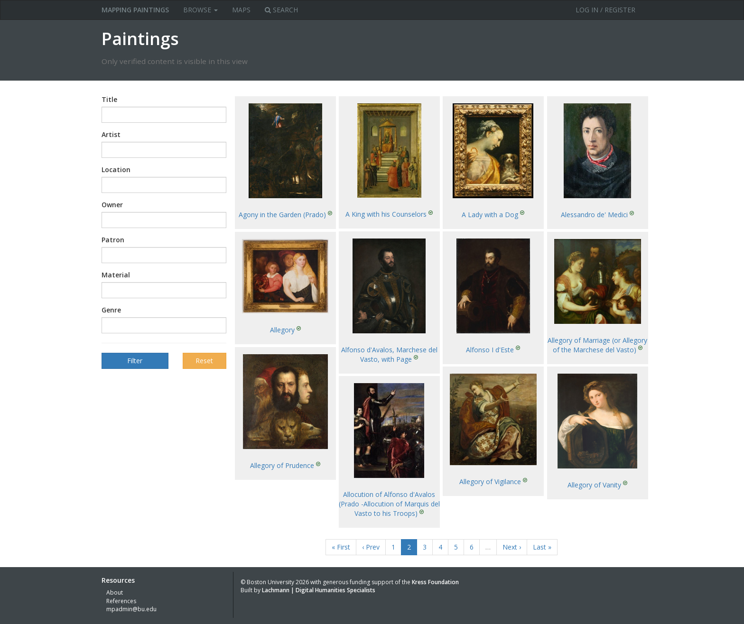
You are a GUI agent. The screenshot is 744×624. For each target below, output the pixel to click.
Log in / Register (605, 9)
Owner (112, 204)
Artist (111, 134)
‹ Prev (371, 546)
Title (109, 99)
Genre (111, 309)
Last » (542, 546)
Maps (241, 9)
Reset (204, 360)
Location (116, 169)
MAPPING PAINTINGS (135, 9)
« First (341, 546)
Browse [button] (200, 9)
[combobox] (164, 115)
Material (116, 274)
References (121, 601)
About (114, 592)
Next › (511, 546)
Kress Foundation (435, 582)
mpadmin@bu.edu (131, 609)
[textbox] (118, 114)
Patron (113, 239)
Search (281, 9)
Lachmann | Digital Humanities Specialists (318, 590)
